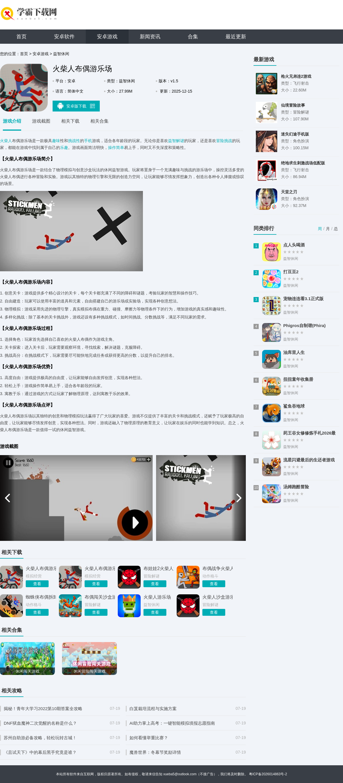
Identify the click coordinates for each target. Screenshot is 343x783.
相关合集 (99, 121)
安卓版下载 (76, 105)
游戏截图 (41, 121)
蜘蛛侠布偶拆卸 (41, 597)
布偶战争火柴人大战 (217, 568)
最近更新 (236, 36)
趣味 (56, 140)
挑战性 (74, 140)
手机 (88, 140)
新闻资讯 (150, 36)
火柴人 (6, 140)
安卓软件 (64, 36)
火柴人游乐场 (157, 597)
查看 (37, 583)
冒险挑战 (224, 140)
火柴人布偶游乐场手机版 (41, 568)
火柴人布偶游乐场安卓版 (100, 568)
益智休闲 (61, 53)
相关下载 (70, 121)
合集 (193, 36)
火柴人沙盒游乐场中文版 (217, 597)
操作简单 (116, 147)
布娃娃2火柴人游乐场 (158, 568)
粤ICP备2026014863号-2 (268, 774)
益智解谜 (176, 140)
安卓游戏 (107, 36)
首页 (21, 36)
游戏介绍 (12, 121)
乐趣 (64, 147)
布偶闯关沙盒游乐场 (100, 597)
